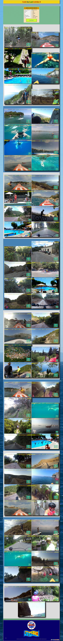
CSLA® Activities (18, 4)
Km (33, 14)
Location (34, 15)
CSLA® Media (38, 4)
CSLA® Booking (28, 4)
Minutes (34, 13)
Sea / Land (34, 17)
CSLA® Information (49, 4)
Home (8, 4)
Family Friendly (35, 16)
